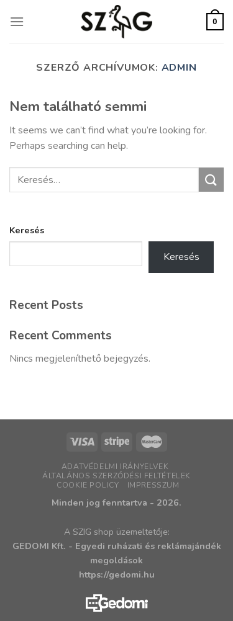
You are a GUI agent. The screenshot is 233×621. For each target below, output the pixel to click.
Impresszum (153, 485)
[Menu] (16, 21)
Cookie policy (88, 485)
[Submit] (211, 180)
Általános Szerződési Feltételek (116, 476)
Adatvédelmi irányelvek (115, 466)
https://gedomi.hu (117, 574)
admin (179, 67)
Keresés (26, 230)
